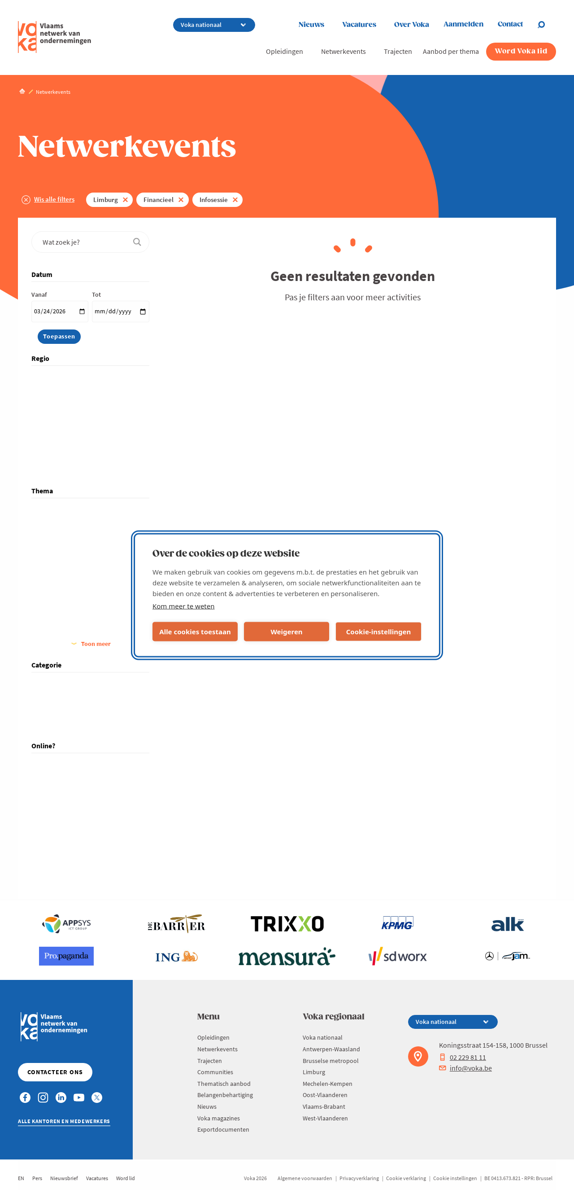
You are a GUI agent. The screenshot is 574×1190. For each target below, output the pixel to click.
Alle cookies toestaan (194, 631)
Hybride (54, 778)
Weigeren (286, 631)
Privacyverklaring (359, 1178)
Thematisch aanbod (224, 1084)
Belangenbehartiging (225, 1095)
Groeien (54, 626)
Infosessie (214, 199)
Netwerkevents (343, 51)
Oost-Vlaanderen (66, 442)
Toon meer (96, 644)
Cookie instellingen (455, 1178)
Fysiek (52, 765)
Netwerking (59, 698)
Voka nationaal (63, 378)
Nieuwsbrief (64, 1178)
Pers (37, 1178)
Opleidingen (284, 51)
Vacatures (359, 25)
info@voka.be (465, 1067)
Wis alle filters (54, 199)
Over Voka (411, 25)
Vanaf (39, 294)
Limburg (105, 199)
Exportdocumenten (223, 1129)
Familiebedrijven (66, 588)
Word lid (125, 1178)
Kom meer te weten (183, 605)
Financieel (159, 199)
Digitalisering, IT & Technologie (84, 536)
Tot (96, 294)
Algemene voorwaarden (305, 1178)
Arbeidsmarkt (62, 523)
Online (52, 791)
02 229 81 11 (462, 1057)
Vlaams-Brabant (65, 455)
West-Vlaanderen (66, 468)
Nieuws (311, 25)
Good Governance (68, 613)
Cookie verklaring (406, 1178)
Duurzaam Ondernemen (76, 549)
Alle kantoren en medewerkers (64, 1121)
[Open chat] (546, 24)
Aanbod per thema (451, 51)
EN (21, 1178)
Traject (52, 723)
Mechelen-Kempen (68, 430)
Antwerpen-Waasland (72, 391)
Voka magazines (218, 1118)
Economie (57, 562)
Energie (53, 575)
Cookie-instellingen (378, 631)
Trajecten (398, 51)
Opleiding (56, 711)
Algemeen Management (75, 510)
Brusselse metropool (71, 404)
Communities (215, 1072)
